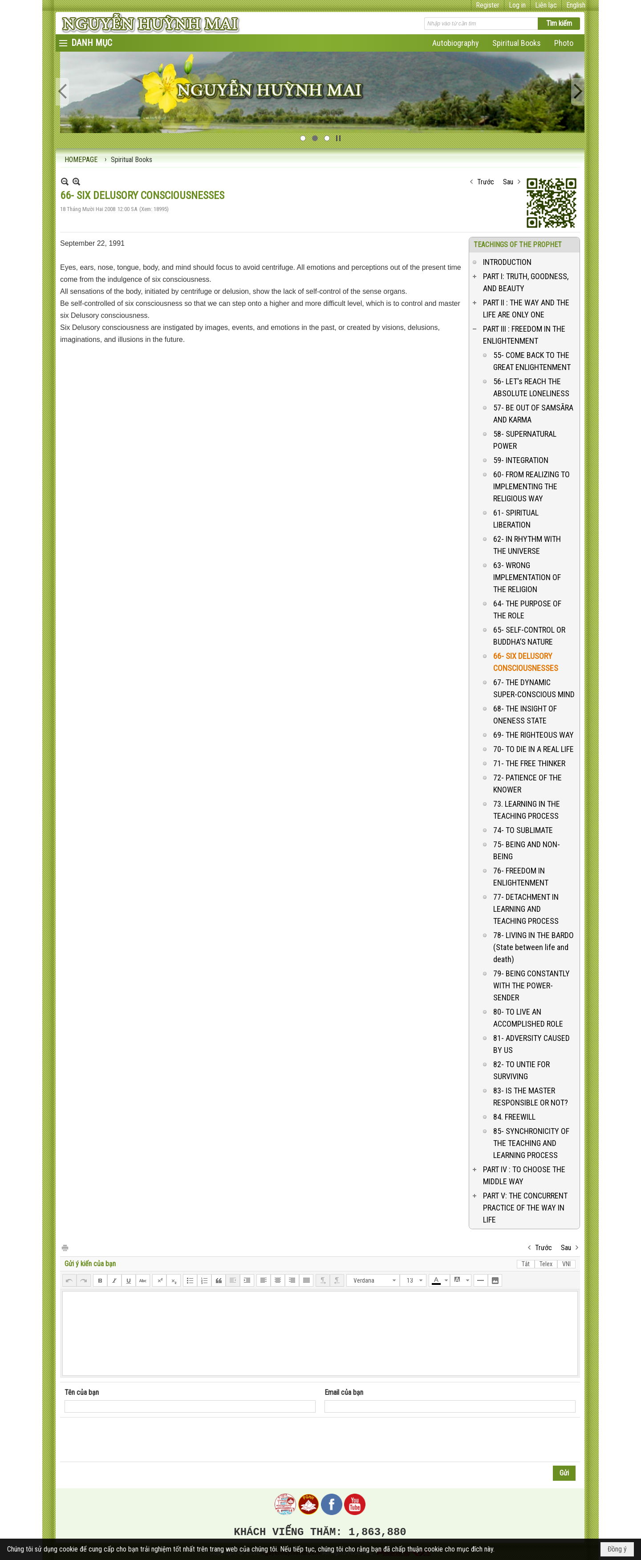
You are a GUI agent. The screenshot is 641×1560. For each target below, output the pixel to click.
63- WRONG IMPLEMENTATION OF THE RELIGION (527, 577)
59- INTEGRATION (520, 460)
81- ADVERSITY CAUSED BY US (531, 1044)
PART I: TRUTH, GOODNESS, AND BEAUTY (525, 282)
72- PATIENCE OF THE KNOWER (527, 783)
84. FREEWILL (514, 1116)
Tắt (526, 1264)
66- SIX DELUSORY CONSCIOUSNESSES (525, 662)
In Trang (64, 1247)
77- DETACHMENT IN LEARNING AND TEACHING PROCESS (526, 909)
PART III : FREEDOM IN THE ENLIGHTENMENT (524, 334)
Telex (546, 1264)
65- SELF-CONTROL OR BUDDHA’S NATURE (529, 635)
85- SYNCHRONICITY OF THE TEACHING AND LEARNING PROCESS (531, 1143)
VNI (566, 1264)
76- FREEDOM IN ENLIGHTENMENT (520, 876)
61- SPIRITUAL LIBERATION (516, 518)
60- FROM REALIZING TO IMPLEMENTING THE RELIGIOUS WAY (531, 486)
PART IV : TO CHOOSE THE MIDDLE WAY (524, 1175)
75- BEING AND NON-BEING (526, 850)
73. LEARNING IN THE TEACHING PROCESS (526, 810)
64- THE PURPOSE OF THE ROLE (527, 609)
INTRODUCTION (507, 262)
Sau (508, 182)
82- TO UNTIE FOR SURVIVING (521, 1070)
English (575, 5)
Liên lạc (546, 5)
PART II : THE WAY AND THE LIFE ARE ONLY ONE (526, 308)
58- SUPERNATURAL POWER (524, 440)
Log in (517, 5)
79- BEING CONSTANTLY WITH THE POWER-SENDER (531, 985)
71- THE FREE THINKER (529, 763)
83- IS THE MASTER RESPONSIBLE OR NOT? (530, 1096)
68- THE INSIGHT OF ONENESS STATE (525, 714)
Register (487, 5)
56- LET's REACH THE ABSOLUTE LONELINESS (531, 387)
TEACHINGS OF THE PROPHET (518, 244)
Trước (485, 182)
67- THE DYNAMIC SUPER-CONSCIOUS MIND (534, 688)
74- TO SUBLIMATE (523, 830)
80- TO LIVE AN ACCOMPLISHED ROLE (528, 1017)
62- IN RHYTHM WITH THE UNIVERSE (527, 545)
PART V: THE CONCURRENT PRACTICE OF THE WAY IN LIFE (525, 1207)
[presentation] (132, 1439)
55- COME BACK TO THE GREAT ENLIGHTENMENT (532, 361)
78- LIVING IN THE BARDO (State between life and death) (533, 947)
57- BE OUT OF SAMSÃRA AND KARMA (533, 413)
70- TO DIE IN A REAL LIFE (533, 749)
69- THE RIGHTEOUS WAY (533, 734)
